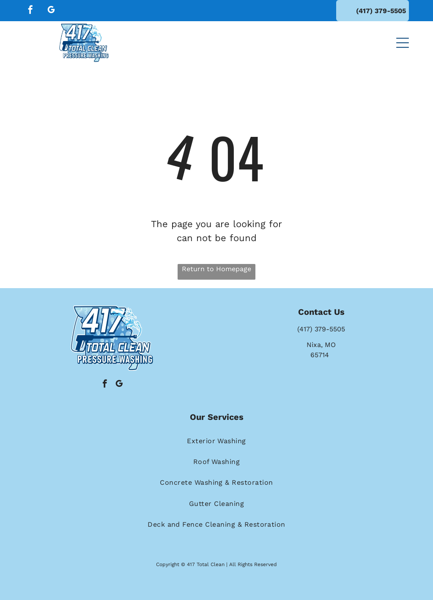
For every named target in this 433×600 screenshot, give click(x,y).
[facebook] (30, 10)
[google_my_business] (51, 10)
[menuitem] (217, 440)
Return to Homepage (216, 269)
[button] (402, 42)
